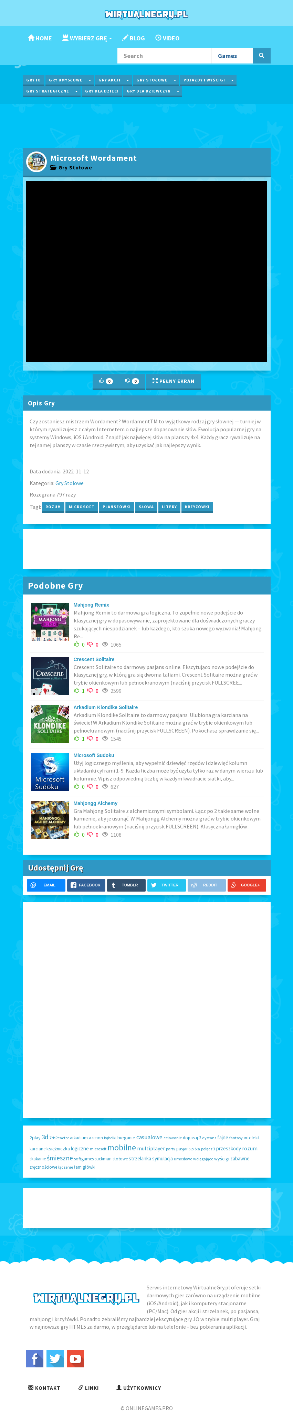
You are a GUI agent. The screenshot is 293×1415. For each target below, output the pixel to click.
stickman (103, 1159)
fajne (222, 1137)
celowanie (173, 1137)
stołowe (120, 1159)
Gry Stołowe (152, 79)
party (170, 1148)
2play (35, 1137)
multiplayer (151, 1148)
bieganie (126, 1137)
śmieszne (60, 1158)
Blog (133, 38)
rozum (53, 506)
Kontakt (44, 1388)
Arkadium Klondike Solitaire (106, 707)
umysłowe (183, 1158)
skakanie (38, 1159)
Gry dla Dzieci (102, 91)
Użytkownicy (138, 1388)
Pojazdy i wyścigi (204, 79)
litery (169, 506)
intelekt (252, 1137)
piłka (195, 1148)
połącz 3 (208, 1148)
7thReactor (59, 1137)
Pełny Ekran (174, 381)
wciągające (203, 1158)
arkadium (79, 1138)
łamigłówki (84, 1167)
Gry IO (33, 79)
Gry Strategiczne (47, 91)
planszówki (117, 506)
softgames (84, 1159)
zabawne (240, 1158)
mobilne (121, 1147)
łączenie (65, 1167)
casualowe (149, 1137)
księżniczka (58, 1149)
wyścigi (221, 1159)
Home (40, 38)
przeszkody (228, 1148)
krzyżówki (197, 506)
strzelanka (140, 1158)
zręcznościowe (43, 1167)
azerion (96, 1138)
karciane (37, 1149)
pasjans (183, 1149)
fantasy (236, 1137)
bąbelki (110, 1137)
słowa (146, 506)
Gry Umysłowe (66, 79)
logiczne (80, 1148)
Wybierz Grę (87, 38)
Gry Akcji (109, 79)
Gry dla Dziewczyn (149, 91)
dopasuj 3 (192, 1138)
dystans (209, 1137)
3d (45, 1137)
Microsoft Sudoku (94, 755)
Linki (88, 1388)
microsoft (82, 506)
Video (167, 38)
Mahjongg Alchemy (96, 803)
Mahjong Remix (91, 605)
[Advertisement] (147, 125)
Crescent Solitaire (94, 659)
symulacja (162, 1158)
